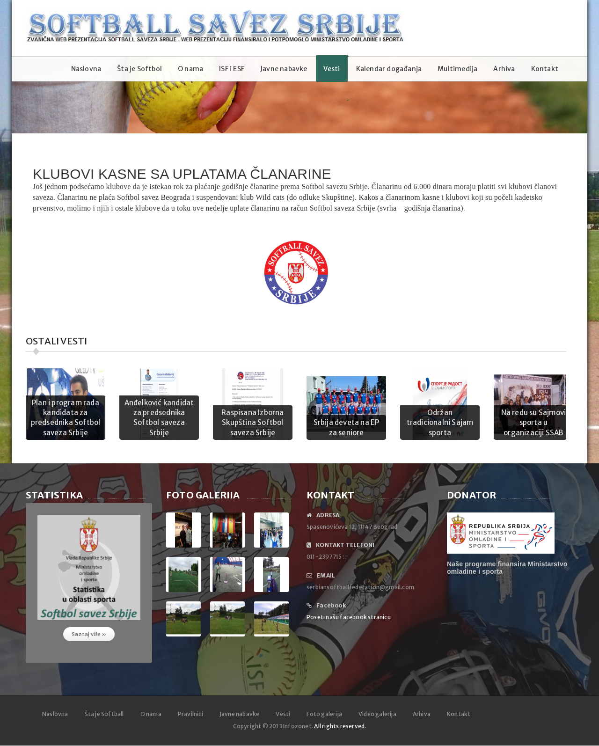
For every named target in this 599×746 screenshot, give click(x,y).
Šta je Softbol (139, 69)
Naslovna (86, 69)
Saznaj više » (89, 634)
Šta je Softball (104, 713)
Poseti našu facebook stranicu (349, 617)
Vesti (331, 69)
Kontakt (544, 69)
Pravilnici (190, 713)
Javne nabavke (283, 69)
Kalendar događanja (389, 69)
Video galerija (377, 713)
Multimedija (457, 69)
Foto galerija (324, 713)
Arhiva (504, 69)
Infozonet (297, 726)
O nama (190, 69)
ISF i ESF (231, 69)
